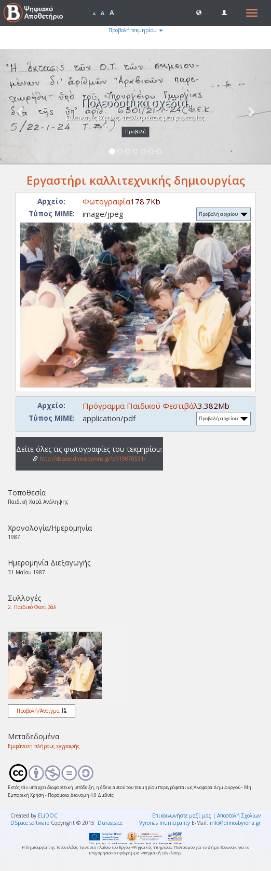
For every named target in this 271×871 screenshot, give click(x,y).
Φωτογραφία (106, 201)
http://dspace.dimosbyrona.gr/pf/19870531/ (89, 458)
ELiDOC (48, 815)
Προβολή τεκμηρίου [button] (136, 30)
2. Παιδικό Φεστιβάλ (32, 607)
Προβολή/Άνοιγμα (41, 710)
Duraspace (110, 822)
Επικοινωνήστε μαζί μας (181, 815)
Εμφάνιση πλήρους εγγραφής (44, 746)
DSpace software (29, 822)
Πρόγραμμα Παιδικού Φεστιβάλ (140, 405)
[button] (199, 12)
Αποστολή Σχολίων (239, 815)
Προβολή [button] (135, 131)
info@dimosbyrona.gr (235, 822)
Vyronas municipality (164, 822)
